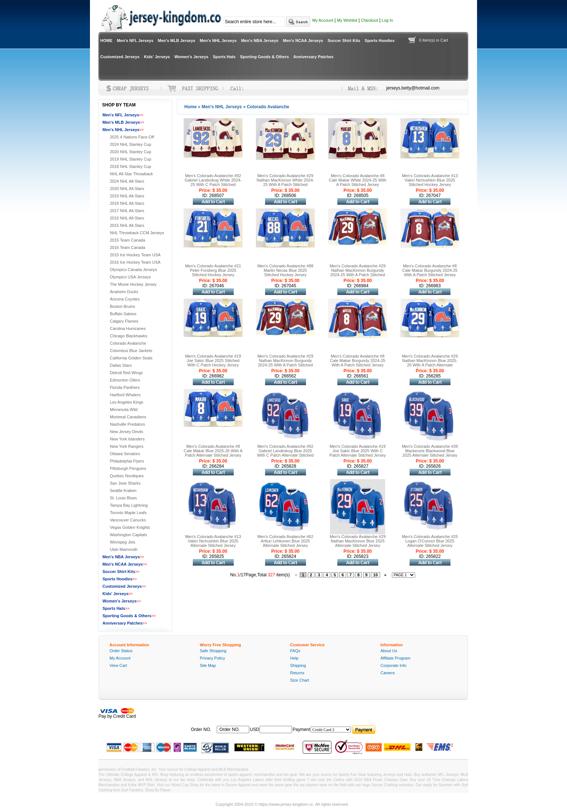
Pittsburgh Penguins (128, 468)
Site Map (208, 665)
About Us (388, 650)
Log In (387, 20)
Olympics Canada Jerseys (133, 269)
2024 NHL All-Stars (127, 181)
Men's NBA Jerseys (259, 40)
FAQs (295, 650)
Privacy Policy (212, 658)
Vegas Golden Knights (130, 527)
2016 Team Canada (127, 247)
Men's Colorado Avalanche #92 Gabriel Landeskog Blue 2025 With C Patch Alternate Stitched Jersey (285, 453)
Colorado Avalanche (128, 343)
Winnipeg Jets (122, 542)
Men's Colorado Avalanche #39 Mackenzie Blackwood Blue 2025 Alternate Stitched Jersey (430, 450)
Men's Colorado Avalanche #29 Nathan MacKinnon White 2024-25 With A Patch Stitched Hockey (285, 182)
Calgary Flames (124, 321)
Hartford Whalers (125, 395)
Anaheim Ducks (124, 291)
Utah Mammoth (124, 549)
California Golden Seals (131, 358)
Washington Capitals (128, 534)
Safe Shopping (213, 650)
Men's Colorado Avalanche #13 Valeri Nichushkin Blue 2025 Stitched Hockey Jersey (430, 180)
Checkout (369, 20)
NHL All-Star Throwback (131, 174)
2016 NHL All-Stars (127, 218)
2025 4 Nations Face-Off (132, 137)
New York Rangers (126, 446)
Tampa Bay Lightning (129, 505)
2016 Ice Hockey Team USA (135, 262)
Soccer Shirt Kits (343, 40)
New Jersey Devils (126, 431)
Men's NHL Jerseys (218, 40)
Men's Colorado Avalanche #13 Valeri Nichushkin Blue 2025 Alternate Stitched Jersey (213, 541)
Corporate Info (393, 665)
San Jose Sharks (125, 483)
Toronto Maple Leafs (128, 512)
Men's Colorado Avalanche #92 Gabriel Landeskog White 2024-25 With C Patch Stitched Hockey (213, 182)
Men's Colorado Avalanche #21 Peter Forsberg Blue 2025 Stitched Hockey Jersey (213, 270)
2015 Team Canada (127, 240)
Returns (297, 673)
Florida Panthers (125, 387)
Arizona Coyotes (125, 299)
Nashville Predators (127, 424)
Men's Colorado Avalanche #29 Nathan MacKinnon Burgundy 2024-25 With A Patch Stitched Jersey (358, 272)
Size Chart (299, 680)
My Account (322, 20)
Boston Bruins (122, 306)
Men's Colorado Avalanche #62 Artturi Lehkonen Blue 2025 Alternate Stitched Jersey (285, 541)
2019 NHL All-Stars (127, 196)
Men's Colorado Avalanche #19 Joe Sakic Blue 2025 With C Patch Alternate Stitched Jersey (358, 450)
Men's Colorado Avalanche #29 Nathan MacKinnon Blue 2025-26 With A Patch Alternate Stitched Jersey (430, 363)
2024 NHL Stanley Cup (130, 144)
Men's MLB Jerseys (176, 40)
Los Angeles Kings (126, 402)
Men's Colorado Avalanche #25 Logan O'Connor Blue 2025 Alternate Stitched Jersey (430, 541)
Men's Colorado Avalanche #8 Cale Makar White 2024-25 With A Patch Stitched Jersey (357, 180)
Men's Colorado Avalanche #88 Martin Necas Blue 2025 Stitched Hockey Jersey (285, 270)
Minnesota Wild (124, 409)
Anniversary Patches (313, 57)
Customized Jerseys (119, 57)
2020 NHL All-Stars (127, 188)
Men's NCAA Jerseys (303, 40)
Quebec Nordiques (127, 476)
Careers (387, 673)
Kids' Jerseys (157, 57)
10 (375, 575)
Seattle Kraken (123, 490)
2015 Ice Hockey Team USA (135, 255)
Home (190, 106)
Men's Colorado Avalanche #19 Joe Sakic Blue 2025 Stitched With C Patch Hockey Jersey (213, 360)
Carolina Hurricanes (128, 328)
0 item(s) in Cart (433, 40)
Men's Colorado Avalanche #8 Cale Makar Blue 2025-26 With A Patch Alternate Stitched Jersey (213, 450)
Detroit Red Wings (126, 372)
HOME (106, 40)
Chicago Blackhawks (128, 336)
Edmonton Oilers (125, 380)
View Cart (118, 665)
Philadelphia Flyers (127, 461)
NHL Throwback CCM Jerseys (137, 233)
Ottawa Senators (125, 453)
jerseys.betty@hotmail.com (412, 88)
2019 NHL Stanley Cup (130, 159)
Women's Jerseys (191, 57)
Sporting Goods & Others (264, 57)
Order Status (120, 650)
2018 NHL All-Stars (127, 203)
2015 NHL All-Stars (127, 225)
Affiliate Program (395, 658)
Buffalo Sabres (123, 314)
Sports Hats (224, 57)
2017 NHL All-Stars (127, 210)
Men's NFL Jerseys (135, 40)
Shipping (298, 665)
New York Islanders (127, 439)
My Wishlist (347, 20)
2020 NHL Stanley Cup (130, 152)
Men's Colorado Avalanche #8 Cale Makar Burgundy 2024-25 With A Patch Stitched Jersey (430, 270)
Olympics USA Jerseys (130, 277)
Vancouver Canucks (128, 520)
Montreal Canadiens (128, 417)
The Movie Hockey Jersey (133, 284)
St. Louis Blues (123, 498)
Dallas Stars (121, 365)
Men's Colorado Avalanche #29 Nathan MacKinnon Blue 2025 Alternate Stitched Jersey (358, 541)
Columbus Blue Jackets (131, 350)
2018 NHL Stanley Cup (130, 166)
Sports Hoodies (379, 40)
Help (294, 658)
